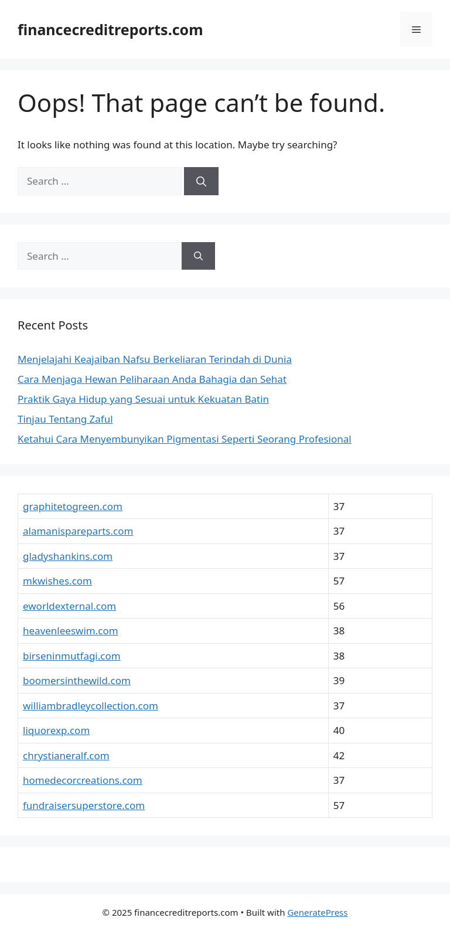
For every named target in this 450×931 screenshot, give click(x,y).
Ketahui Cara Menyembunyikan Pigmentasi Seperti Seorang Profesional (185, 439)
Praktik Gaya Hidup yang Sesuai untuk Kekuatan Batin (143, 399)
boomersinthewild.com (77, 680)
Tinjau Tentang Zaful (65, 419)
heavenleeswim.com (70, 630)
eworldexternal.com (69, 606)
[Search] (201, 181)
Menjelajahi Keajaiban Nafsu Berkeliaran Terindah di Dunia (155, 359)
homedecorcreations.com (82, 780)
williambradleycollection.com (90, 705)
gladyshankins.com (67, 556)
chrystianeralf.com (66, 755)
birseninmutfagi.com (72, 655)
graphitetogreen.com (72, 506)
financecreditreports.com (110, 29)
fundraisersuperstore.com (84, 805)
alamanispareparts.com (78, 531)
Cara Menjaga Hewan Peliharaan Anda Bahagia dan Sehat (152, 379)
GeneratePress (317, 912)
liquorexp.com (56, 730)
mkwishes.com (57, 580)
